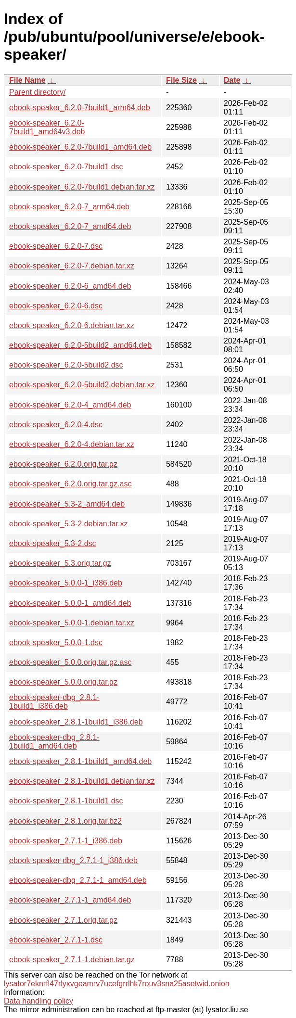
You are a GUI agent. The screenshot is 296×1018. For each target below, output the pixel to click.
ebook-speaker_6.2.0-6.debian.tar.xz (71, 325)
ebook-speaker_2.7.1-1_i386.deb (65, 841)
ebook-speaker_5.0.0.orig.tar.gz (63, 682)
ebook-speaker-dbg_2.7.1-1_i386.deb (73, 860)
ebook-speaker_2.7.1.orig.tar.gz (63, 920)
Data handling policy (38, 1001)
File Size (181, 80)
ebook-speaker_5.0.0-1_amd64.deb (70, 603)
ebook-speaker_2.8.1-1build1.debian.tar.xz (81, 781)
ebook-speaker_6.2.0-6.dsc (56, 306)
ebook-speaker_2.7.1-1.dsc (56, 940)
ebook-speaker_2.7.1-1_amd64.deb (70, 900)
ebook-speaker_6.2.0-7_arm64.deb (69, 207)
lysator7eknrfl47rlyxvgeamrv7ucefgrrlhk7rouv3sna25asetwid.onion (117, 984)
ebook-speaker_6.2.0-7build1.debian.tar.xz (81, 187)
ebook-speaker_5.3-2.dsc (52, 543)
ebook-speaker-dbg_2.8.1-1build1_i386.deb (54, 701)
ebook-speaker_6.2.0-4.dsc (56, 424)
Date (232, 80)
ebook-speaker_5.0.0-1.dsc (56, 642)
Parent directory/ (37, 92)
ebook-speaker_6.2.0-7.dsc (56, 246)
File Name (27, 80)
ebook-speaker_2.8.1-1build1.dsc (66, 801)
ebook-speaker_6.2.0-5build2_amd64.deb (80, 345)
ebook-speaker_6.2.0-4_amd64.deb (70, 405)
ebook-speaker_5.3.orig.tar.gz (60, 563)
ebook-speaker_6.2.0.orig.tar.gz (63, 464)
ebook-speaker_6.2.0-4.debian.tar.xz (71, 444)
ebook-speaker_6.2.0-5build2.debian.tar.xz (81, 385)
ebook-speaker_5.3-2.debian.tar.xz (68, 524)
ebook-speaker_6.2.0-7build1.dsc (66, 167)
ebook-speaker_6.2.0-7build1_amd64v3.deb (47, 127)
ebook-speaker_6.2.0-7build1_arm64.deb (79, 107)
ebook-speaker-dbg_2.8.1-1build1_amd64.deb (54, 741)
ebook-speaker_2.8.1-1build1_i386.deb (76, 722)
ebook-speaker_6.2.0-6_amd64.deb (70, 286)
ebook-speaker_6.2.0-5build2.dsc (66, 365)
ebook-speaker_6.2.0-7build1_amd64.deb (80, 147)
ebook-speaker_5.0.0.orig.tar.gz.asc (70, 662)
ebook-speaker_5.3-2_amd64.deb (67, 504)
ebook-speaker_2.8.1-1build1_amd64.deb (80, 761)
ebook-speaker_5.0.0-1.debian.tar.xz (71, 623)
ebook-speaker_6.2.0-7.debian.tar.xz (71, 266)
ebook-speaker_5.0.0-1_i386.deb (65, 583)
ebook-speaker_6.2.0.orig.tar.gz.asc (70, 484)
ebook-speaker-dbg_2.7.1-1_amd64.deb (78, 880)
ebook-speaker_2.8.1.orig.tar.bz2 (65, 821)
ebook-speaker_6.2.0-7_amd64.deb (70, 226)
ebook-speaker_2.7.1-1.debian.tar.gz (72, 959)
